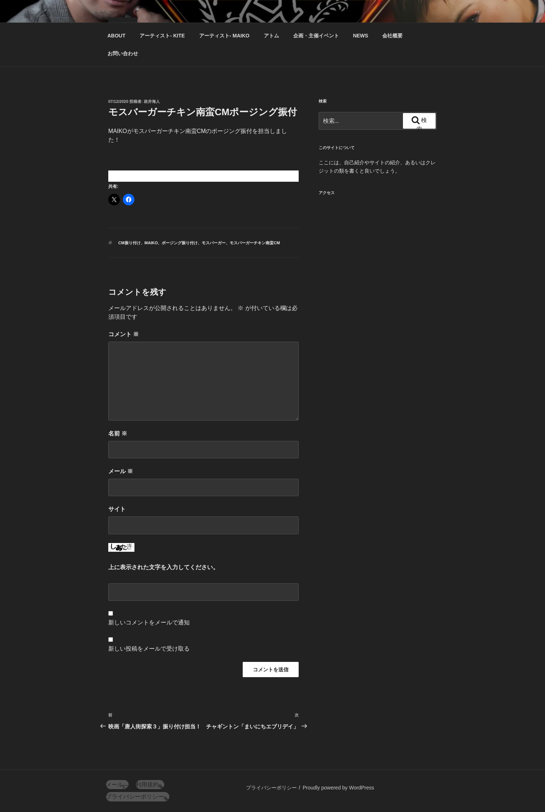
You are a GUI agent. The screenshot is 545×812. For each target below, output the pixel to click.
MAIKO (151, 243)
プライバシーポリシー (271, 788)
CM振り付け (129, 243)
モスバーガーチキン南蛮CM (255, 243)
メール (120, 471)
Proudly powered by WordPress (338, 788)
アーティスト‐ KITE (162, 36)
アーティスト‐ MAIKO (224, 36)
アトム (271, 36)
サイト (117, 509)
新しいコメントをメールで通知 (149, 622)
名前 (117, 433)
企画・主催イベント (316, 36)
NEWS (360, 36)
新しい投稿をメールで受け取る (149, 649)
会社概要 (392, 36)
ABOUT (117, 36)
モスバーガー (214, 243)
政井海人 (152, 101)
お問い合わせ (123, 53)
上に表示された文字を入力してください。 (163, 567)
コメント (123, 334)
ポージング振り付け (180, 243)
